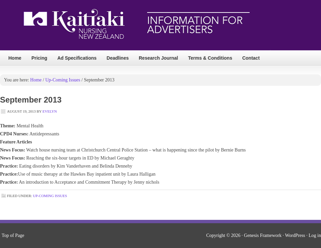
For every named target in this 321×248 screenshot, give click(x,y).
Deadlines (118, 58)
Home (14, 58)
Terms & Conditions (210, 58)
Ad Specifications (76, 58)
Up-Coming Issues (50, 196)
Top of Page (13, 235)
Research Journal (158, 58)
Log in (315, 235)
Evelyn (49, 111)
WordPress (295, 235)
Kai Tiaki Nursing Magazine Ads (136, 25)
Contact (250, 58)
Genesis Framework (263, 235)
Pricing (39, 58)
